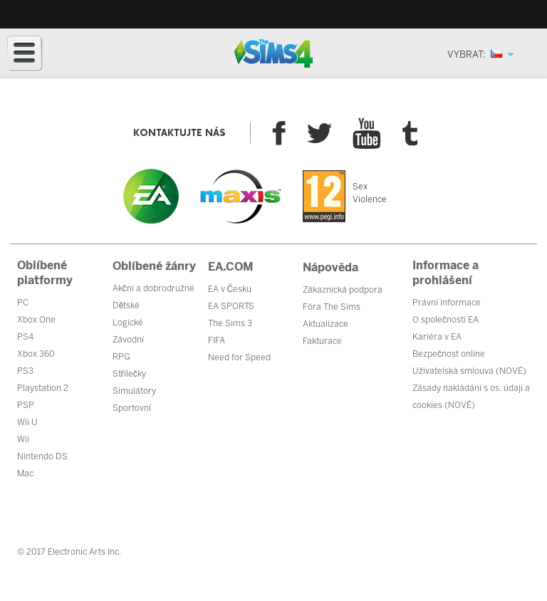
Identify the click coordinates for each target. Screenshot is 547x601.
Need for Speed (239, 357)
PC (22, 303)
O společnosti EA (445, 320)
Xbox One (36, 320)
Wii (23, 439)
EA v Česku (230, 289)
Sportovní (132, 408)
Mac (25, 474)
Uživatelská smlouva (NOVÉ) (469, 371)
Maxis (240, 196)
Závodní (128, 340)
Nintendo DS (42, 456)
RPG (121, 357)
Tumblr (410, 133)
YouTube (367, 133)
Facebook (279, 133)
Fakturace (322, 341)
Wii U (27, 422)
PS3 (25, 371)
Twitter (319, 133)
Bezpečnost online (448, 354)
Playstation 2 (42, 388)
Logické (128, 323)
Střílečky (129, 374)
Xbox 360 (36, 354)
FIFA (216, 340)
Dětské (126, 305)
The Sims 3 (230, 323)
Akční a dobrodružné (153, 288)
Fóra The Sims (331, 307)
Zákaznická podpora (342, 290)
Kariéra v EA (437, 337)
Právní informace (446, 303)
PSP (25, 405)
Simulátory (134, 391)
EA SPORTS (231, 306)
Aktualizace (325, 324)
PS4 (25, 337)
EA (151, 196)
